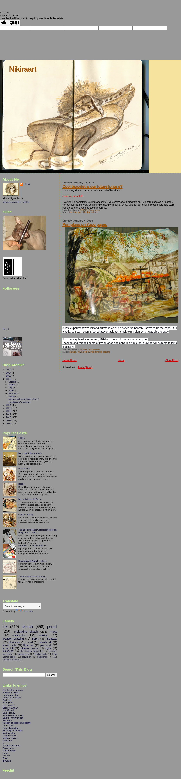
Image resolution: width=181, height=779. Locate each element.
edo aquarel (9, 705)
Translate (24, 611)
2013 (9, 408)
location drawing (13, 638)
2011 (9, 414)
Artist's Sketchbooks (13, 690)
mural (30, 642)
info (75, 212)
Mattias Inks (9, 733)
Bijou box (28, 645)
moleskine (8, 651)
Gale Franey (9, 712)
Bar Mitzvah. (24, 468)
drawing (72, 352)
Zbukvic (6, 755)
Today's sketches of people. (32, 576)
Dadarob (7, 700)
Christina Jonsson (12, 697)
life (84, 212)
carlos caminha (10, 695)
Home (121, 360)
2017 (9, 372)
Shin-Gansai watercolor (31, 651)
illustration (14, 642)
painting (106, 352)
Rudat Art (7, 740)
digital (48, 648)
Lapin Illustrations (11, 728)
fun (70, 212)
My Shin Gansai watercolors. (32, 545)
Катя (5, 758)
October (13, 382)
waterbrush (45, 642)
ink (79, 352)
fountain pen (23, 654)
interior (43, 635)
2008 (9, 423)
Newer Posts (69, 360)
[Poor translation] (14, 23)
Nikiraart (22, 69)
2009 (9, 420)
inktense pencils (29, 648)
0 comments (94, 350)
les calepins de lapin (13, 730)
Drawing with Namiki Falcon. (32, 561)
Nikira (27, 184)
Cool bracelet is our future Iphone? (92, 186)
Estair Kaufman (10, 707)
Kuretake (85, 352)
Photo (53, 631)
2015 (9, 379)
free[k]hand (8, 710)
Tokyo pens (8, 748)
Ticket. (21, 437)
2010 (9, 417)
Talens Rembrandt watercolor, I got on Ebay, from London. (37, 531)
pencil (52, 626)
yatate (6, 753)
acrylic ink (27, 657)
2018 (9, 369)
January (13, 396)
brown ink (8, 648)
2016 (9, 376)
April (11, 390)
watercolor (19, 635)
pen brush (46, 645)
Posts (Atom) (85, 367)
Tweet (6, 329)
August (12, 384)
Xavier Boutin (9, 750)
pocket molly (41, 654)
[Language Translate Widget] (22, 606)
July (11, 387)
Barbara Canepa (11, 692)
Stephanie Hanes (11, 745)
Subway (52, 638)
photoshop (42, 657)
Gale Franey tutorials (13, 715)
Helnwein (7, 720)
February (13, 393)
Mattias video (9, 735)
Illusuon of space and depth (16, 723)
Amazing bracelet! (72, 196)
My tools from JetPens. (29, 499)
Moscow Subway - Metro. (31, 453)
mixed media (96, 352)
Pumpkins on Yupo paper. (84, 224)
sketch (27, 626)
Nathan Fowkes (10, 738)
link (88, 212)
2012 (9, 411)
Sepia (35, 638)
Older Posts (171, 360)
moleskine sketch (26, 631)
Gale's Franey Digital (13, 717)
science (94, 212)
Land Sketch (9, 725)
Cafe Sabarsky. (26, 514)
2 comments (94, 210)
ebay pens (8, 702)
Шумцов (7, 760)
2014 (9, 405)
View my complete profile (16, 202)
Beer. (21, 484)
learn (80, 212)
